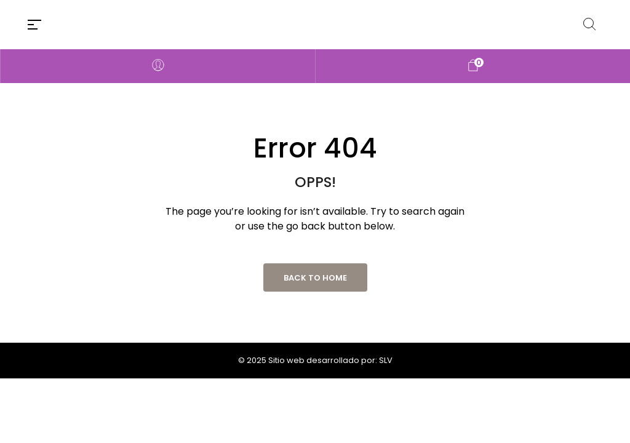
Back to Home (315, 278)
